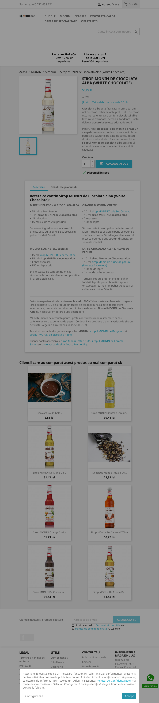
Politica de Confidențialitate (114, 680)
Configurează (34, 696)
